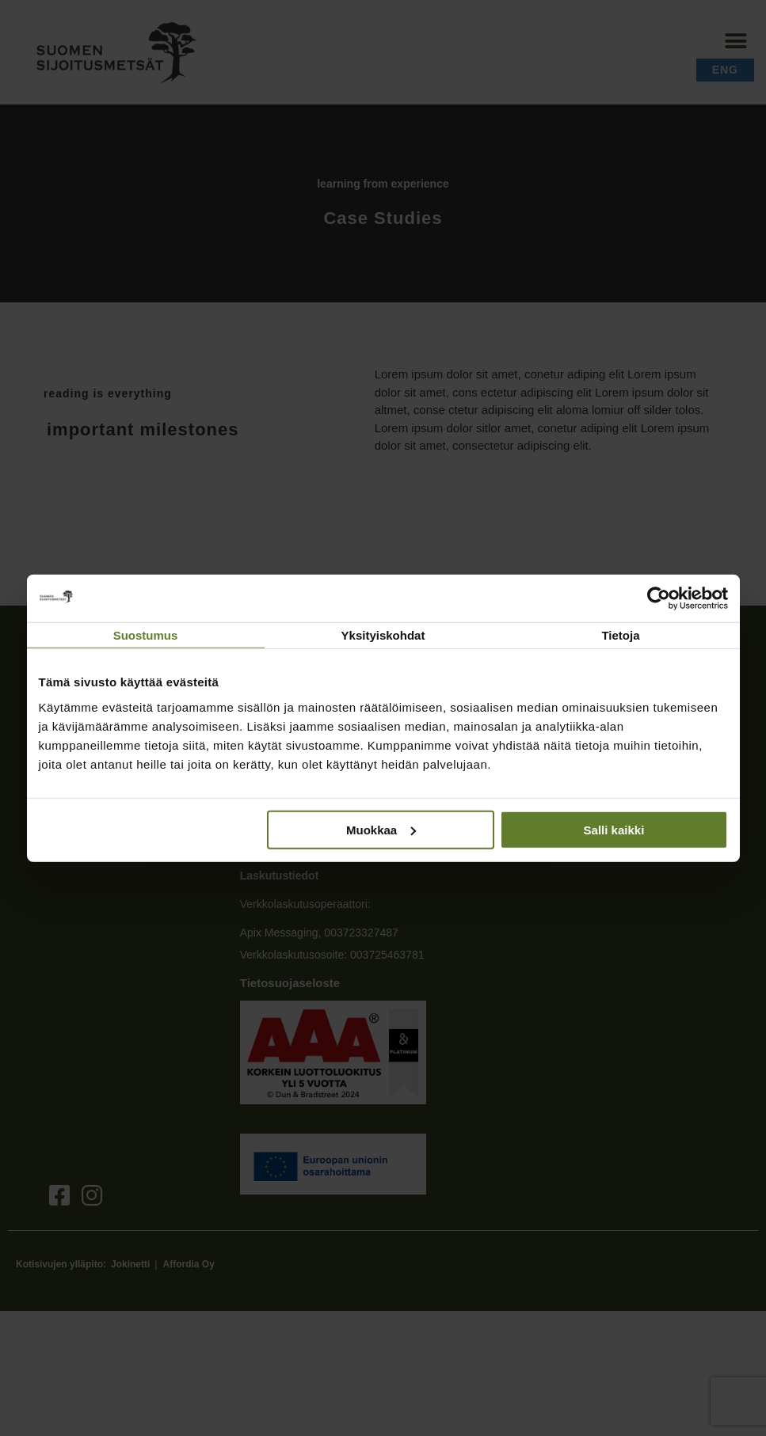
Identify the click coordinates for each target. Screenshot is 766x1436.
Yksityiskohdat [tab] (383, 635)
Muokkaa (381, 829)
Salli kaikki (614, 829)
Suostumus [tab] (145, 635)
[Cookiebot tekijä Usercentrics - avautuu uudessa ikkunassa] (658, 598)
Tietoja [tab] (620, 635)
